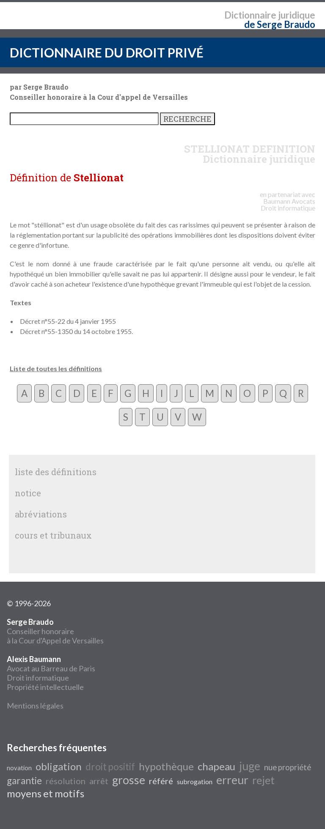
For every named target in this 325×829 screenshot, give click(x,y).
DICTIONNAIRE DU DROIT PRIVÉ (107, 52)
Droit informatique (38, 677)
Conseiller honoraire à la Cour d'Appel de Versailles (55, 631)
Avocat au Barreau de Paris (51, 668)
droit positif (110, 766)
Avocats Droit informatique (288, 204)
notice (28, 492)
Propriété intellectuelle (45, 687)
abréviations (41, 514)
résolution (65, 781)
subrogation (194, 781)
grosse (128, 780)
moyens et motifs (45, 793)
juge (249, 766)
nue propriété (287, 767)
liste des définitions (55, 471)
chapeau (216, 766)
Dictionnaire (250, 15)
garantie (24, 780)
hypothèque (166, 766)
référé (161, 781)
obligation (59, 766)
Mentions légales (35, 705)
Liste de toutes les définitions (56, 368)
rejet (263, 780)
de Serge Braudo (279, 24)
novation (19, 768)
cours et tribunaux (53, 535)
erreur (232, 780)
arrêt (98, 781)
